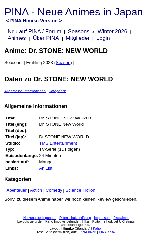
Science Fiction (80, 190)
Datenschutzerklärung (75, 218)
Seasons (78, 31)
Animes (17, 38)
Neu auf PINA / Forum (34, 31)
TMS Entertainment (58, 143)
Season (63, 62)
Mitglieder (77, 38)
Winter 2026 (112, 31)
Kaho (97, 228)
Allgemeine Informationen (25, 91)
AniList (45, 168)
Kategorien (57, 91)
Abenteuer (16, 190)
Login (103, 38)
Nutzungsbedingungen (39, 218)
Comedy (54, 190)
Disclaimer (121, 218)
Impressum (102, 218)
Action (36, 190)
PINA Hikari (87, 232)
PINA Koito (107, 232)
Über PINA (46, 38)
